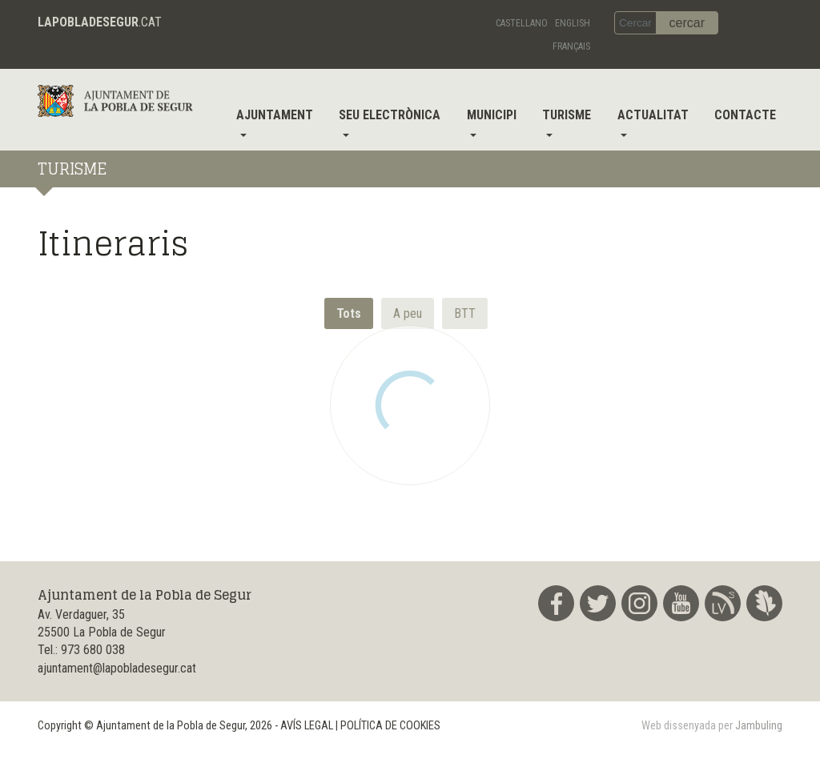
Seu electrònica (389, 114)
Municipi (492, 114)
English (572, 23)
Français (571, 46)
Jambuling (758, 726)
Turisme (566, 114)
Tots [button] (348, 313)
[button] (407, 313)
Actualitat (653, 114)
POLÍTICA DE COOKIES (390, 726)
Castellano (522, 23)
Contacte (745, 114)
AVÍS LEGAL (306, 726)
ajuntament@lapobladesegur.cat (117, 668)
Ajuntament (274, 114)
